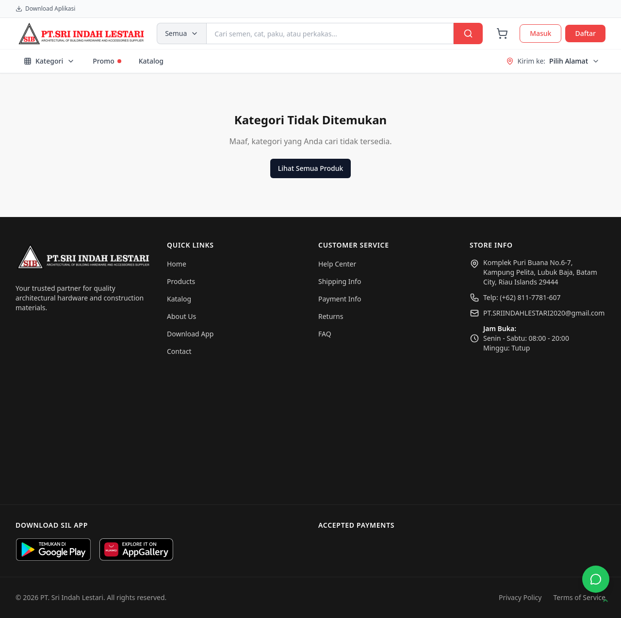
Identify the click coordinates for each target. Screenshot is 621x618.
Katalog (151, 61)
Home (176, 263)
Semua (181, 33)
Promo (107, 61)
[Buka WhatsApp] (595, 579)
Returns (330, 316)
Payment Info (339, 298)
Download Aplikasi (45, 9)
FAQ (324, 333)
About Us (181, 316)
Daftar (585, 33)
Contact (179, 351)
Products (181, 281)
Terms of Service (579, 597)
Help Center (337, 263)
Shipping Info (339, 281)
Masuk (540, 33)
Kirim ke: (553, 61)
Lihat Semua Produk (310, 168)
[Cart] (502, 33)
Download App (190, 333)
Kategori (49, 61)
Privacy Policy (520, 597)
